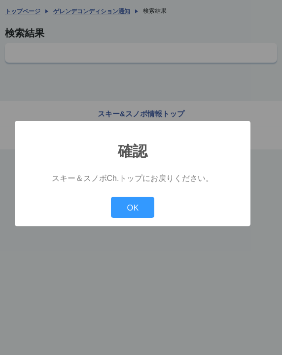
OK (133, 207)
